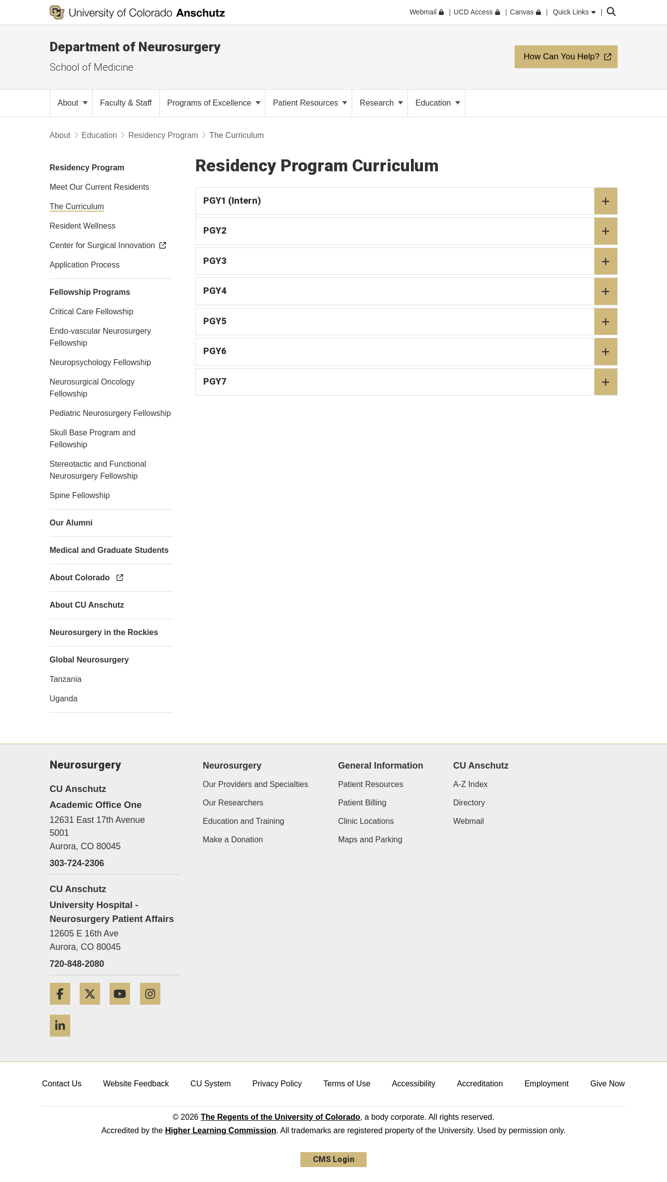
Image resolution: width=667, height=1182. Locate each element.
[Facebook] (64, 1008)
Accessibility (413, 1083)
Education (437, 103)
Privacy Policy (277, 1083)
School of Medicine (91, 67)
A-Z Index (470, 784)
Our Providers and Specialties (255, 784)
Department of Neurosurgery (135, 46)
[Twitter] (94, 1008)
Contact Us (62, 1083)
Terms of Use (346, 1083)
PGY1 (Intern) (410, 201)
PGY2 (410, 231)
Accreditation (480, 1083)
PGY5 (410, 321)
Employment (547, 1083)
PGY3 (410, 261)
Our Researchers (233, 802)
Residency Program (163, 135)
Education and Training (243, 821)
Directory (469, 802)
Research (381, 103)
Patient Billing (362, 802)
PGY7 (410, 382)
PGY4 (410, 291)
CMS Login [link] (333, 1159)
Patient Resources (310, 103)
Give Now (607, 1083)
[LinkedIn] (64, 1040)
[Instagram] (154, 1008)
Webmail (468, 821)
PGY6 (410, 351)
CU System (210, 1083)
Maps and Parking (370, 839)
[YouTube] (123, 1008)
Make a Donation (233, 839)
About (73, 103)
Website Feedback (136, 1083)
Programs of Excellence (214, 103)
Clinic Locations (366, 821)
